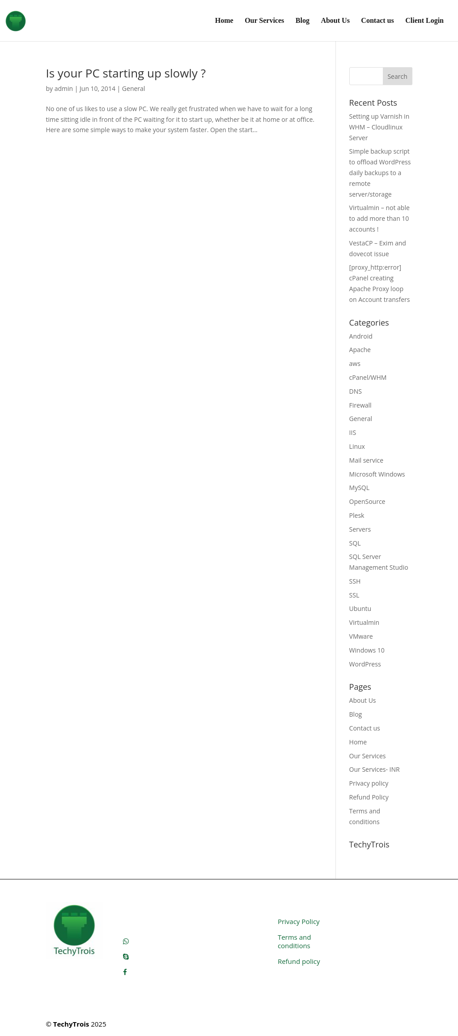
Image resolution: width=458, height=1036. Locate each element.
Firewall (360, 405)
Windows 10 (367, 650)
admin (64, 88)
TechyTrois (71, 1023)
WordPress (365, 664)
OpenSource (367, 501)
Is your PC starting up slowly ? (125, 73)
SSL (354, 595)
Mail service (366, 460)
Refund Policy (369, 797)
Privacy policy (369, 783)
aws (354, 363)
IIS (352, 432)
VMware (361, 636)
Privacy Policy (299, 921)
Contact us (377, 20)
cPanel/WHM (368, 377)
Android (361, 336)
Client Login (424, 20)
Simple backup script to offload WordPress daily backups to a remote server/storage (380, 172)
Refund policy (299, 961)
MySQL (359, 487)
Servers (360, 529)
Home (224, 20)
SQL (355, 543)
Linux (357, 446)
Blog (303, 20)
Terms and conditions (294, 941)
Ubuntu (360, 608)
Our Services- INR (374, 769)
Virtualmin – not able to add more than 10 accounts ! (379, 218)
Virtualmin (364, 622)
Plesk (357, 515)
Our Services (264, 20)
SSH (355, 581)
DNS (355, 391)
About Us (335, 20)
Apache (360, 349)
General (133, 88)
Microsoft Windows (377, 474)
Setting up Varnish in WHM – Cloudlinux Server (379, 127)
